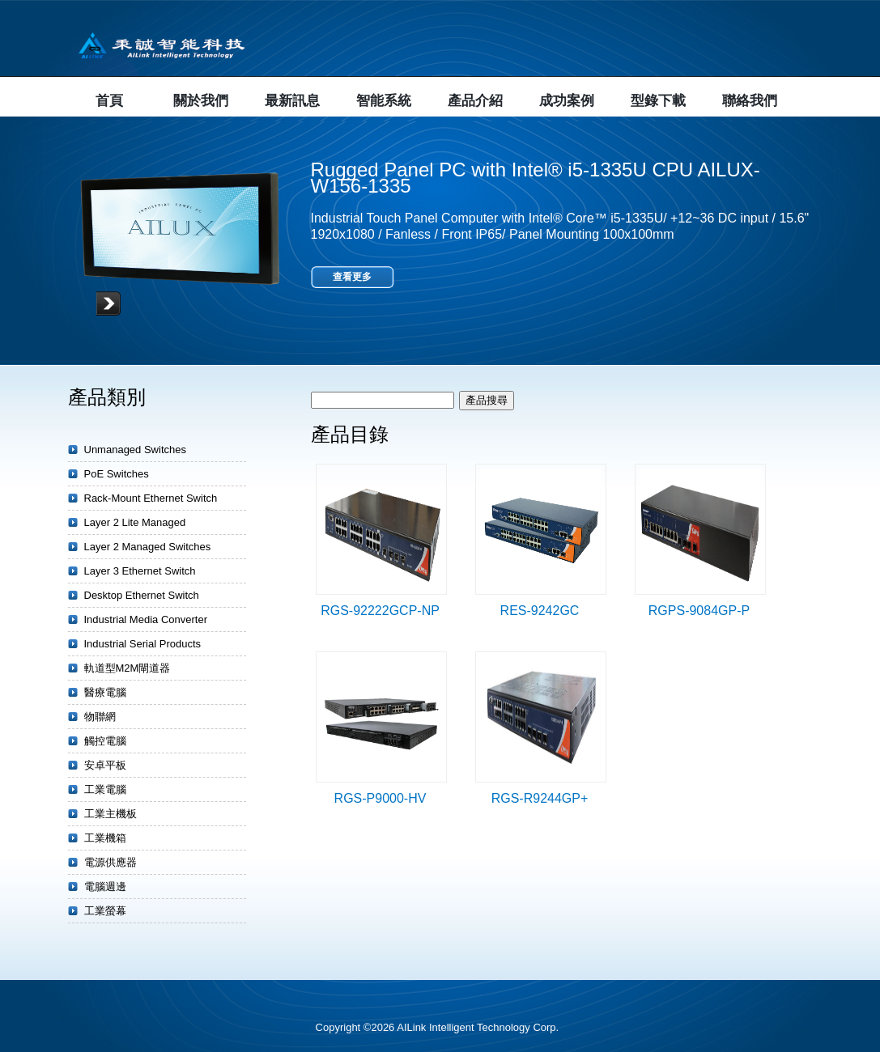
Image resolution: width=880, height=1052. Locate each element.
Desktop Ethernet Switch (141, 595)
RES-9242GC (540, 610)
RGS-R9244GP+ (540, 798)
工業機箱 (105, 838)
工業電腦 (105, 789)
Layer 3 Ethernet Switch (140, 571)
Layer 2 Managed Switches (147, 547)
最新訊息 (292, 100)
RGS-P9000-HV (380, 798)
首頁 (109, 100)
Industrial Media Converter (145, 619)
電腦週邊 (105, 886)
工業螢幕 (105, 911)
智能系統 (383, 100)
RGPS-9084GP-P (699, 610)
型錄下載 (658, 100)
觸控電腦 (105, 741)
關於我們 (200, 100)
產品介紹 (475, 100)
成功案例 (566, 100)
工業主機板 (110, 814)
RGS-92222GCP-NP (380, 610)
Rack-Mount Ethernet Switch (151, 498)
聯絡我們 (749, 100)
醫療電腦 (105, 692)
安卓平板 (105, 765)
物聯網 (100, 717)
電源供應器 (110, 862)
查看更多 (352, 276)
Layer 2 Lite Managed (135, 522)
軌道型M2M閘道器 (127, 668)
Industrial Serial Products (143, 644)
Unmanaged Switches (135, 449)
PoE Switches (116, 474)
